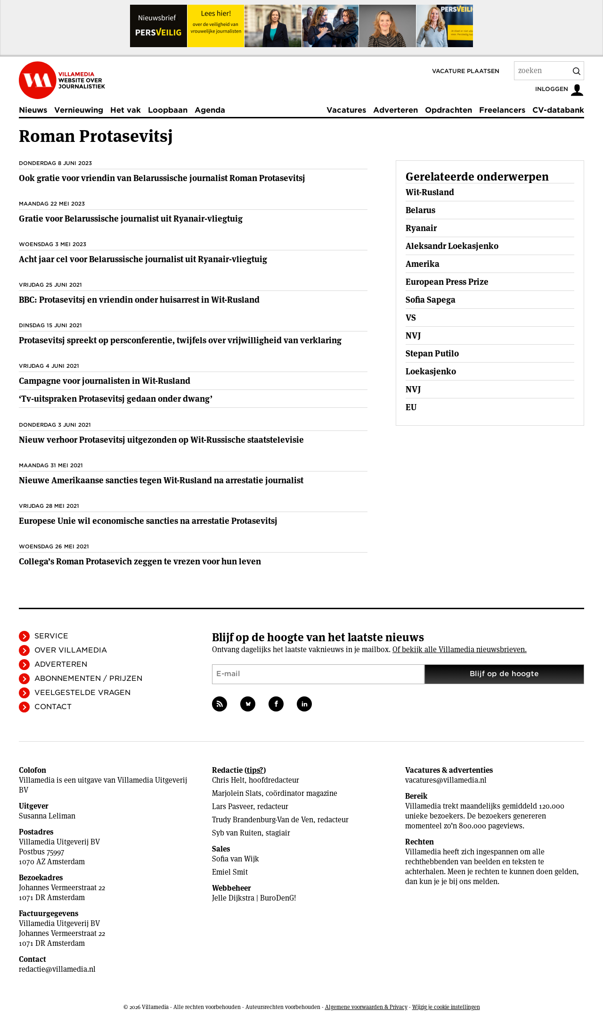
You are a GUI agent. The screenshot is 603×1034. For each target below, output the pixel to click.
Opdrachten (448, 110)
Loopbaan (167, 110)
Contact (53, 707)
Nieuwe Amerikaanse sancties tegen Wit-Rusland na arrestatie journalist (161, 480)
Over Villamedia (70, 650)
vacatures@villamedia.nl (446, 780)
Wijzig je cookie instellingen (446, 1006)
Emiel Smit (230, 872)
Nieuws (33, 110)
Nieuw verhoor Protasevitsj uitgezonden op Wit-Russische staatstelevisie (161, 439)
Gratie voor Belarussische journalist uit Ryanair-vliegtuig (131, 218)
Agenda (210, 110)
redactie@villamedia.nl (57, 969)
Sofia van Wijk (235, 859)
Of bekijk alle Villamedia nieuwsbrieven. (459, 649)
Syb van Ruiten (236, 833)
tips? (255, 770)
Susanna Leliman (47, 816)
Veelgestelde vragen (82, 692)
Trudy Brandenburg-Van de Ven (262, 820)
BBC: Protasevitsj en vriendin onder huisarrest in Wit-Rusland (139, 299)
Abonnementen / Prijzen (88, 678)
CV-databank (558, 110)
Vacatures (346, 110)
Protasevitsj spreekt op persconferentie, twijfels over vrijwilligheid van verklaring (180, 340)
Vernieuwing (78, 110)
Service (51, 636)
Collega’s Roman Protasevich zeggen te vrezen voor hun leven (140, 561)
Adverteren (395, 110)
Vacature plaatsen (465, 70)
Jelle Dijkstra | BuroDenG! (254, 898)
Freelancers (502, 110)
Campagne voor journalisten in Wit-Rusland (104, 380)
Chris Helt (228, 780)
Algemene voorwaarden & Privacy (366, 1006)
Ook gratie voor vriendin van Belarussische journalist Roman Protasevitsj (162, 178)
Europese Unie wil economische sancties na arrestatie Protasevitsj (148, 520)
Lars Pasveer (232, 806)
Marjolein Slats (236, 793)
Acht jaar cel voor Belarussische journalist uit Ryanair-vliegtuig (143, 259)
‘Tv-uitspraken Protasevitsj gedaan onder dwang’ (115, 398)
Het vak (125, 110)
